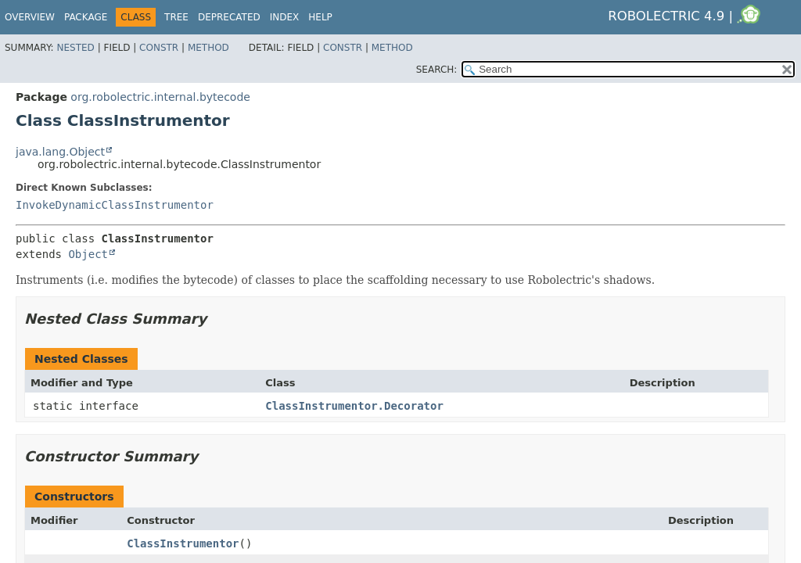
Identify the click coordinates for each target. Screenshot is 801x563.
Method (208, 47)
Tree (176, 17)
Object (88, 254)
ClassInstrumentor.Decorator (354, 406)
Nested (75, 47)
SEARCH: (437, 69)
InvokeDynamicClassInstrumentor (115, 205)
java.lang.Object (60, 151)
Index (285, 17)
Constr (158, 47)
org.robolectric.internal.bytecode (160, 97)
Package (85, 17)
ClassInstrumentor (183, 543)
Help (320, 17)
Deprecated (229, 17)
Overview (30, 17)
